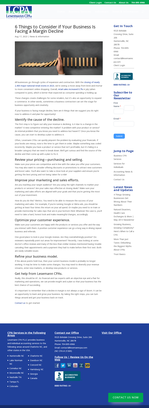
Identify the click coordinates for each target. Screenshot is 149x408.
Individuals (102, 11)
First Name (117, 105)
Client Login (95, 3)
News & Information (125, 11)
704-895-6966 (138, 3)
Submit (119, 136)
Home (61, 11)
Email (117, 118)
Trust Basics (119, 254)
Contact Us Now (126, 397)
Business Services (80, 11)
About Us (123, 3)
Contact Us (110, 3)
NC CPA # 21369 (63, 351)
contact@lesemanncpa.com (74, 347)
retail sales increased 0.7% (70, 89)
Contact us (20, 303)
